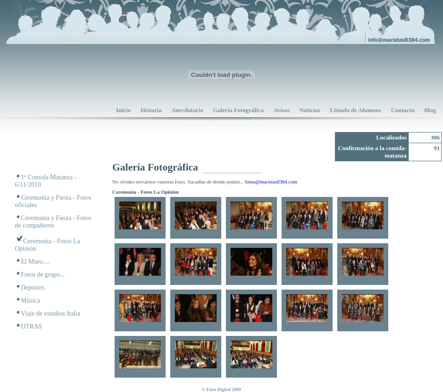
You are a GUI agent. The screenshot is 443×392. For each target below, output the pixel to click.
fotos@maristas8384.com (271, 181)
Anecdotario (187, 110)
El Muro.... (35, 261)
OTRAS (31, 326)
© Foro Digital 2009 (221, 389)
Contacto (403, 110)
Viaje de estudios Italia (50, 313)
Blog (430, 110)
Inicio (123, 110)
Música (30, 300)
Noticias (310, 110)
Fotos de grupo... (43, 274)
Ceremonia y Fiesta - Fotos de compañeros (53, 222)
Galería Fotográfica (238, 110)
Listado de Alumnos (355, 110)
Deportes (33, 287)
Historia (151, 110)
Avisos (281, 110)
